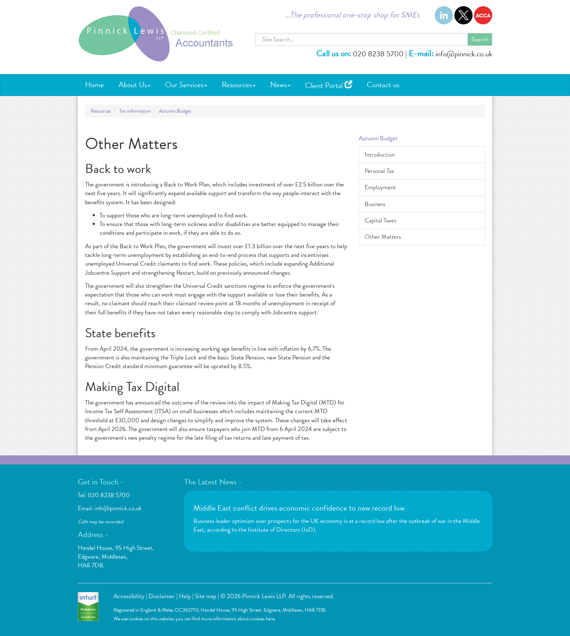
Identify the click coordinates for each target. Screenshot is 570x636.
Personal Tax (379, 171)
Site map (205, 596)
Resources (239, 84)
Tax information (134, 111)
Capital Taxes (380, 220)
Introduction (380, 154)
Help (185, 596)
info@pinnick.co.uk (463, 54)
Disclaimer (161, 596)
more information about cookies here (237, 619)
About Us (134, 84)
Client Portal (328, 85)
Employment (380, 187)
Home (94, 84)
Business (375, 204)
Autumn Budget (175, 111)
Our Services (186, 84)
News (280, 84)
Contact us (383, 84)
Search (479, 39)
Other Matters (383, 236)
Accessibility (128, 596)
